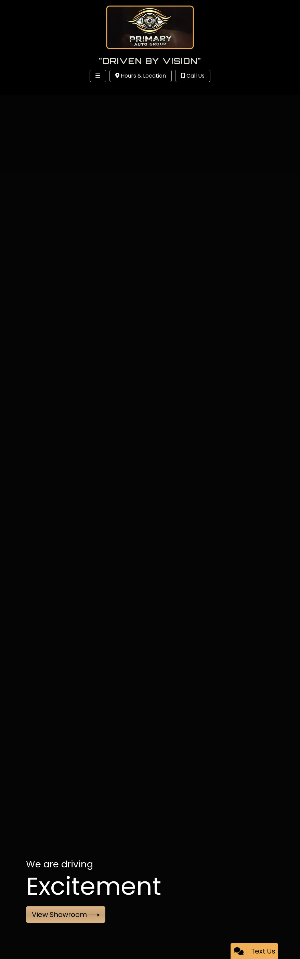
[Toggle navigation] (98, 76)
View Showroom (66, 914)
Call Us (193, 76)
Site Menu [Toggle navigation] (26, 90)
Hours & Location (140, 76)
